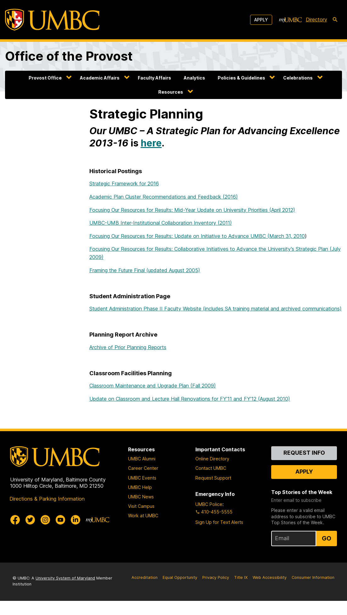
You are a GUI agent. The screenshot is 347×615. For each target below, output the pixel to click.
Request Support (213, 477)
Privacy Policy (215, 577)
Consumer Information (313, 577)
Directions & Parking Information (47, 499)
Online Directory (212, 458)
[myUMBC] (290, 20)
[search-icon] (335, 20)
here (151, 143)
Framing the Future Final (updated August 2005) (144, 270)
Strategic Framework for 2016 (124, 183)
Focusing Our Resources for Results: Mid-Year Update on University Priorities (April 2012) (192, 210)
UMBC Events (142, 477)
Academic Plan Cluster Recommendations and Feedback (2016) (163, 197)
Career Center (143, 468)
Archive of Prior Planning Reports (127, 347)
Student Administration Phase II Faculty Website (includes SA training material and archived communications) (215, 308)
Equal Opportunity (180, 577)
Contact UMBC (210, 468)
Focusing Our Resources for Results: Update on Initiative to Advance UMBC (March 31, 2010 (197, 236)
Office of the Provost (69, 56)
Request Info (304, 452)
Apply (261, 19)
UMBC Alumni (141, 458)
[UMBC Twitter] (30, 520)
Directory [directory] (316, 19)
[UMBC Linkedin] (75, 520)
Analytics (194, 77)
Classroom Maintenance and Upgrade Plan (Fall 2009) (152, 385)
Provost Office (45, 77)
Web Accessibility (270, 577)
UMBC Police (208, 504)
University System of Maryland (65, 578)
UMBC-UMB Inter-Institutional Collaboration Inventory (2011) (160, 223)
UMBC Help (140, 487)
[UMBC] (52, 19)
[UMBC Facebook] (15, 520)
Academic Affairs (100, 77)
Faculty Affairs (154, 77)
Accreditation (145, 577)
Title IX (241, 577)
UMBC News (141, 496)
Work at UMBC (143, 515)
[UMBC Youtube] (60, 520)
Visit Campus (141, 506)
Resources (170, 92)
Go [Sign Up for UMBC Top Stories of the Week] (326, 538)
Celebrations (298, 77)
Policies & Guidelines (241, 77)
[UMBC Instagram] (45, 520)
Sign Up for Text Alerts (219, 522)
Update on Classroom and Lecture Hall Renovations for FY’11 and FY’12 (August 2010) (189, 399)
